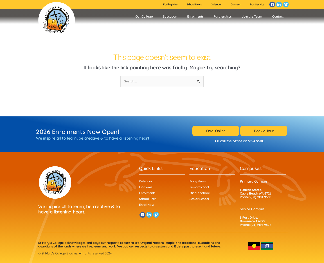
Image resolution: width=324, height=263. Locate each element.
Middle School (199, 193)
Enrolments (195, 16)
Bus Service (257, 4)
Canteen (236, 4)
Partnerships (223, 16)
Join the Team (252, 16)
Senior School (199, 199)
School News (194, 4)
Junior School (199, 187)
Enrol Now (146, 205)
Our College (144, 16)
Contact (278, 16)
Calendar (216, 4)
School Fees (147, 199)
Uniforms (146, 187)
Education (170, 16)
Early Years (197, 181)
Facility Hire (170, 4)
